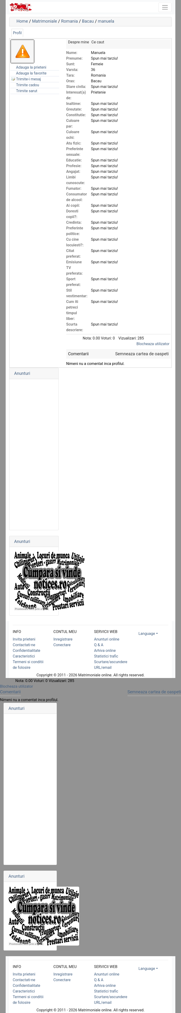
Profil (17, 33)
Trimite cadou (27, 85)
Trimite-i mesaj (28, 79)
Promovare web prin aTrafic (32, 609)
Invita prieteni (24, 639)
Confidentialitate (26, 650)
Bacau (88, 21)
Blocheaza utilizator (152, 344)
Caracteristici (24, 656)
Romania (69, 21)
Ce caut (97, 42)
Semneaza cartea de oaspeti (142, 353)
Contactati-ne (24, 645)
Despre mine (78, 42)
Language (147, 633)
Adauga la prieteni (31, 67)
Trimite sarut (26, 91)
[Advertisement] (34, 454)
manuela (106, 21)
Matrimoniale (44, 21)
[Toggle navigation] (165, 7)
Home (22, 21)
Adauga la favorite (31, 73)
